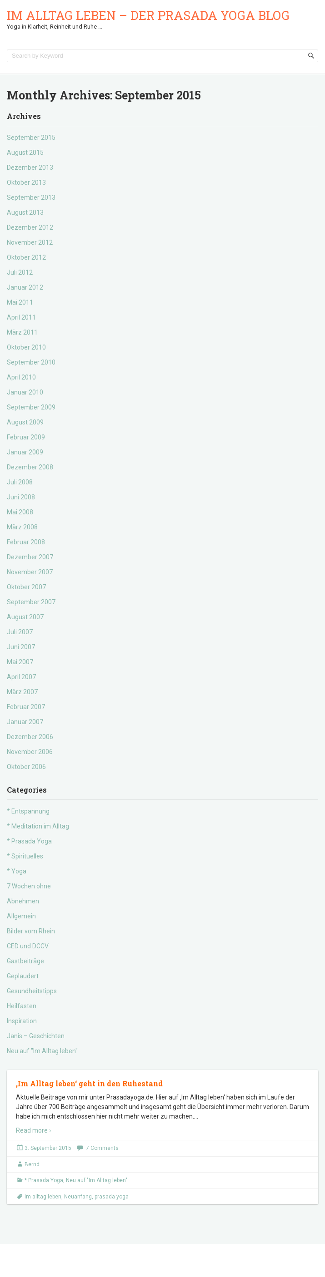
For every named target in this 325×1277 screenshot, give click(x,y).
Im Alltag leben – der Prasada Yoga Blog (148, 15)
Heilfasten (21, 1006)
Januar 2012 (25, 287)
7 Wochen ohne (29, 886)
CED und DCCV (28, 946)
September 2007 (31, 602)
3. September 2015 (48, 1148)
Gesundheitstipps (32, 991)
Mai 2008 (20, 512)
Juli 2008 (20, 482)
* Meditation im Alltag (38, 826)
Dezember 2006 (30, 736)
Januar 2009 (25, 452)
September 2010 (31, 362)
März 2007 (22, 691)
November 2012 (30, 242)
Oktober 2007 (26, 587)
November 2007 (30, 572)
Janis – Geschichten (36, 1036)
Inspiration (22, 1021)
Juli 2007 (20, 632)
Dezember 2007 (30, 557)
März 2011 (22, 332)
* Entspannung (28, 811)
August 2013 (25, 212)
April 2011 (21, 317)
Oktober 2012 (26, 257)
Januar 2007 (25, 721)
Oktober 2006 (26, 766)
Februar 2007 (26, 706)
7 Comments (102, 1148)
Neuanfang (78, 1196)
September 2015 (31, 137)
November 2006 (30, 751)
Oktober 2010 (26, 347)
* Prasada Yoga (29, 841)
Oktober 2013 (26, 182)
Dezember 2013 (30, 167)
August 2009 (25, 422)
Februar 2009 (26, 437)
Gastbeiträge (25, 961)
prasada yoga (112, 1196)
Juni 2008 (21, 497)
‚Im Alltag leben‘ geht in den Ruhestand (89, 1083)
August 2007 (25, 617)
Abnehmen (23, 901)
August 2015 (25, 152)
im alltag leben (43, 1196)
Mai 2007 (20, 662)
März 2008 (22, 527)
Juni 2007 (21, 647)
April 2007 (21, 676)
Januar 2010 (25, 392)
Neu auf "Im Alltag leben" (42, 1051)
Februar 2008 (26, 542)
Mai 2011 (20, 302)
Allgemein (21, 916)
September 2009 (31, 407)
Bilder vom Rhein (31, 931)
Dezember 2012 (30, 227)
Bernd (32, 1164)
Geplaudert (23, 976)
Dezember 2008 (30, 467)
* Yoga (16, 871)
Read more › (33, 1130)
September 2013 (31, 197)
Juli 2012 (20, 272)
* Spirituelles (25, 856)
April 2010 (21, 377)
